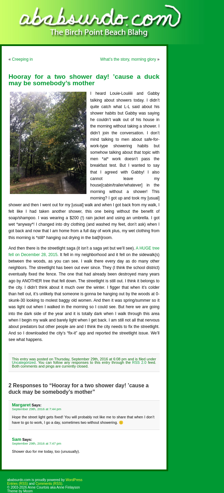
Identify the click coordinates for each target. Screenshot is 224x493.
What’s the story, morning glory (128, 59)
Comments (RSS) (48, 483)
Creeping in (22, 59)
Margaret (21, 404)
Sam (16, 439)
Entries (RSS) (17, 483)
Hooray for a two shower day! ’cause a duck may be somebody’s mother (84, 80)
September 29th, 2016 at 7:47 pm (36, 443)
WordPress (74, 480)
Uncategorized (24, 362)
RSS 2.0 (139, 362)
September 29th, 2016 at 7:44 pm (36, 409)
